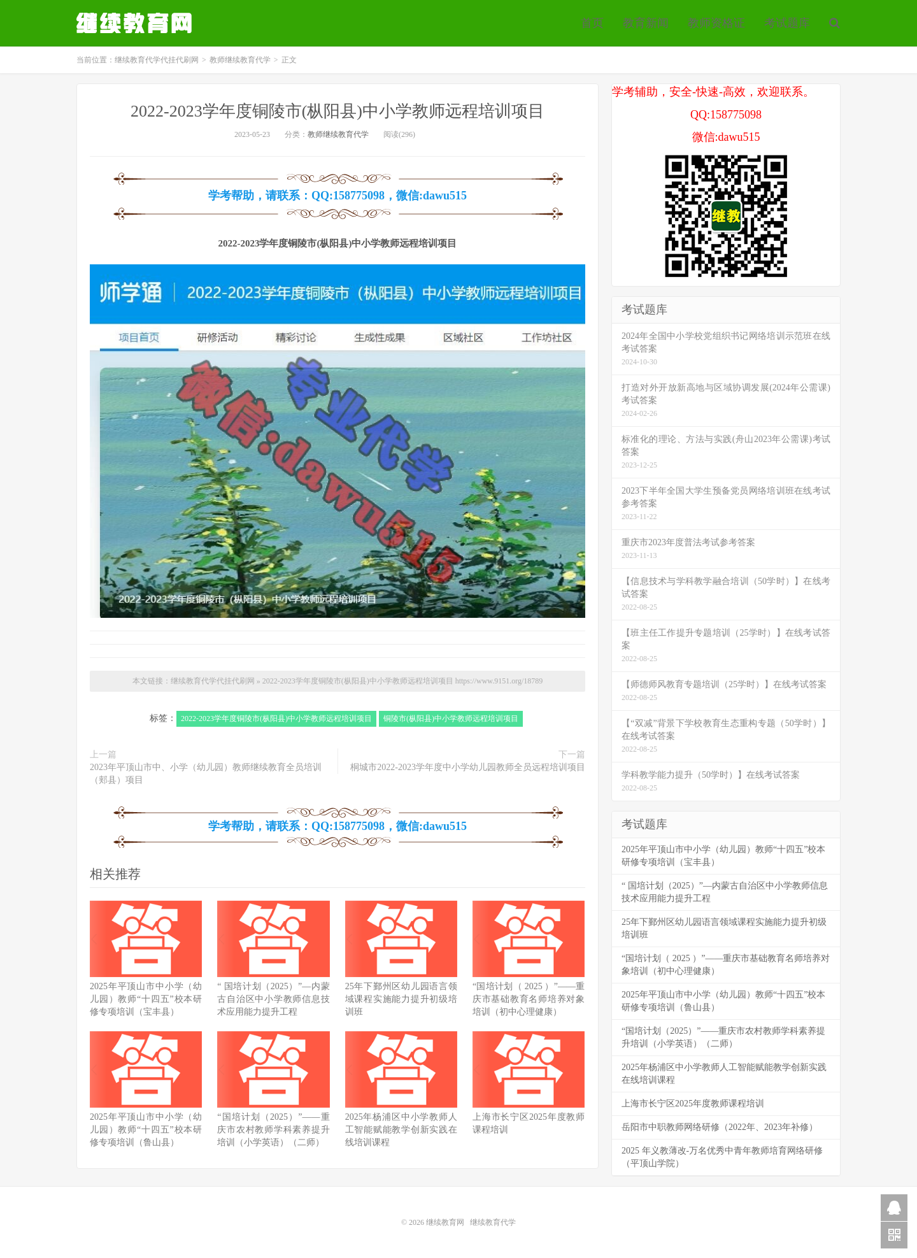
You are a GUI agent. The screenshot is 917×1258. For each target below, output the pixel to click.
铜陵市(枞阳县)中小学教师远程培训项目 (450, 718)
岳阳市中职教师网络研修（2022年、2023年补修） (720, 1127)
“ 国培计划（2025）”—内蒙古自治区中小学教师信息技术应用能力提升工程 (273, 999)
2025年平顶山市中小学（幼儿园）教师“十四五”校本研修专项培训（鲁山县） (146, 1129)
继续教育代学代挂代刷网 (135, 23)
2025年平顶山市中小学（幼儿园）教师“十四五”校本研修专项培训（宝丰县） (146, 999)
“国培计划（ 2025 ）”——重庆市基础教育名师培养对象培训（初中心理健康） (529, 999)
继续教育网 (445, 1222)
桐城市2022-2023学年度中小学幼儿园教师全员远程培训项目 (467, 767)
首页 (592, 23)
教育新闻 (646, 23)
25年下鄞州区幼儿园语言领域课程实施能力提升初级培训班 (401, 999)
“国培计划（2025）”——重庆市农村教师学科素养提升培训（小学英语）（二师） (273, 1129)
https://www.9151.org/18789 (499, 680)
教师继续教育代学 (240, 59)
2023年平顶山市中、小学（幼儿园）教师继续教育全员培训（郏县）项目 (206, 773)
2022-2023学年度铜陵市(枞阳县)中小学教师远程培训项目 (337, 111)
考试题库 (787, 23)
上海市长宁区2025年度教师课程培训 (693, 1103)
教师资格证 (716, 23)
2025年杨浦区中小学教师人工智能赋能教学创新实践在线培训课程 (401, 1129)
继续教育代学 (493, 1222)
